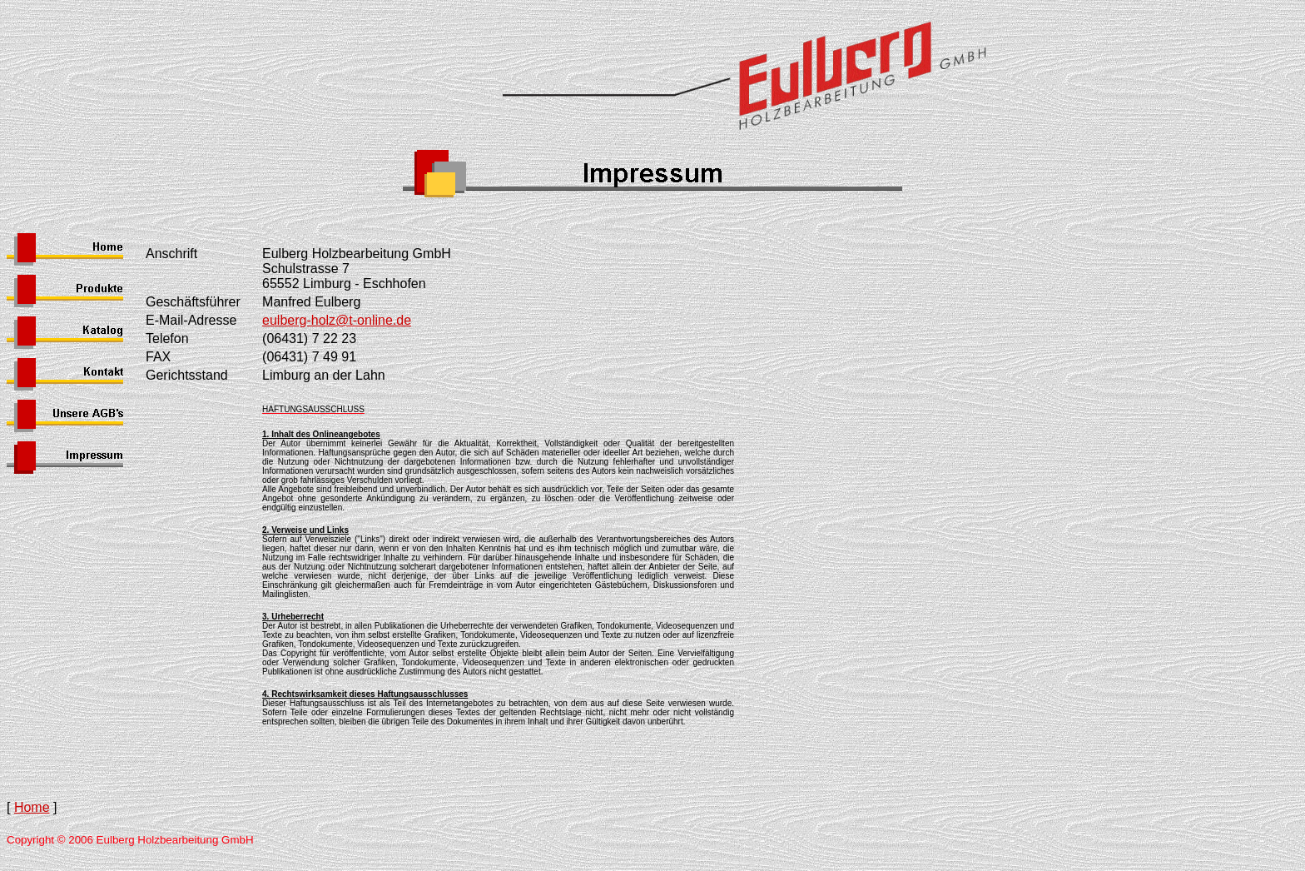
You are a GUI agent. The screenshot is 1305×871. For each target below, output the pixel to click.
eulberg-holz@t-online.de (336, 320)
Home (32, 807)
